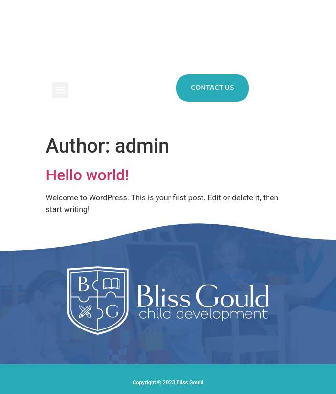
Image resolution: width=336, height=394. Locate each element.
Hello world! (87, 175)
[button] (60, 90)
